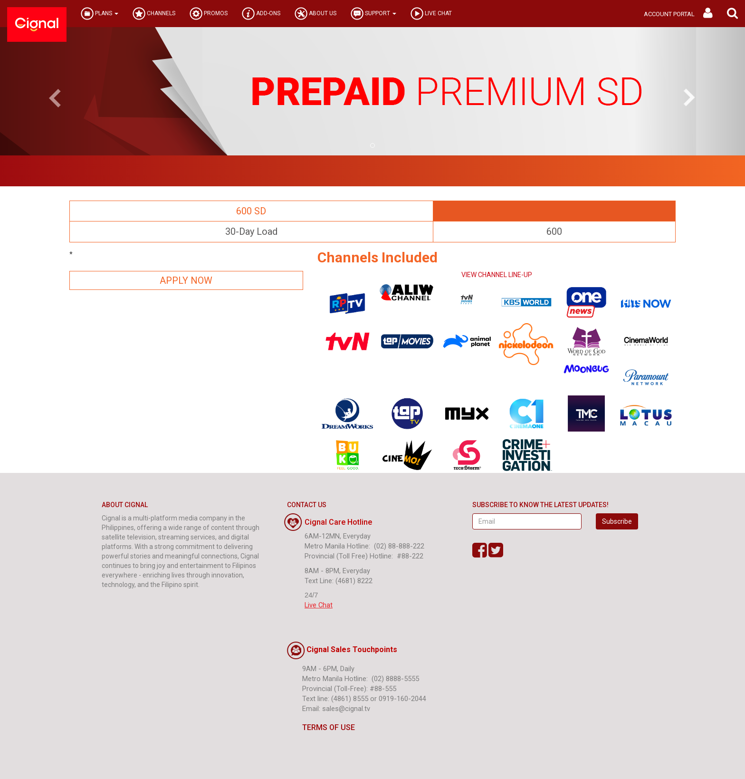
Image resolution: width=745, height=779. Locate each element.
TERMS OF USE (321, 727)
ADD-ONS (261, 13)
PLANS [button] (99, 13)
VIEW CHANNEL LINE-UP (496, 275)
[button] (732, 13)
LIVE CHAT (431, 13)
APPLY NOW (186, 280)
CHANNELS (154, 13)
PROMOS (209, 13)
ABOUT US (315, 13)
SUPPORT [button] (373, 13)
